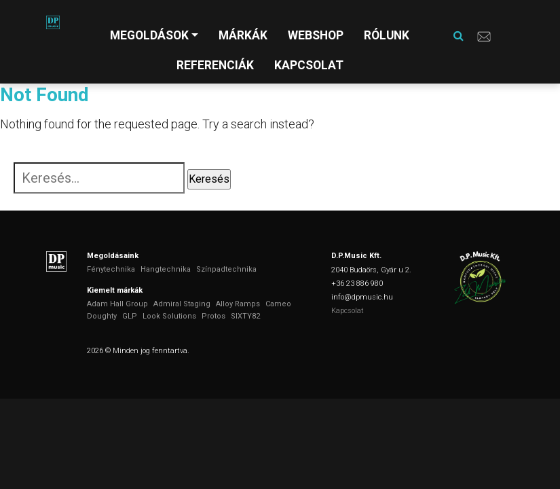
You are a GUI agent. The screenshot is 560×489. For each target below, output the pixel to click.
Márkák (243, 35)
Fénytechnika (111, 269)
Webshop (315, 35)
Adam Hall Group (117, 304)
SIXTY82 (245, 316)
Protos (213, 316)
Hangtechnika (166, 269)
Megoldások (149, 35)
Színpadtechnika (226, 269)
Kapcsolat (308, 65)
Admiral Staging (181, 304)
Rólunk (386, 35)
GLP (129, 316)
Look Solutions (169, 316)
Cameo (278, 304)
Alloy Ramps (238, 304)
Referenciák (215, 65)
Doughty (102, 316)
